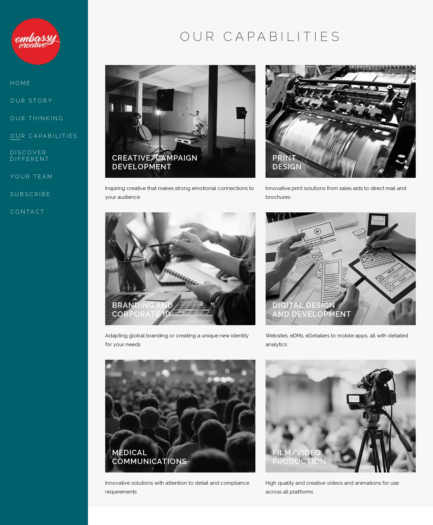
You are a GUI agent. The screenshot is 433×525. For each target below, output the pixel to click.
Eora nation (122, 513)
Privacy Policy (115, 519)
